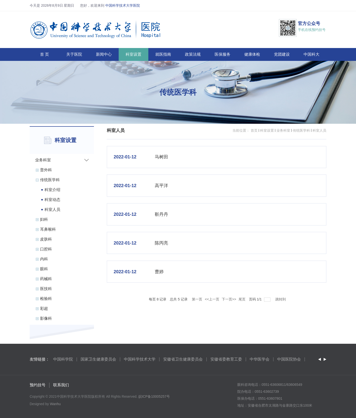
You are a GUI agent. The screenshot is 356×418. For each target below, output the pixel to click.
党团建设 (282, 54)
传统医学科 (301, 130)
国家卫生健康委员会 (98, 359)
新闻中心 (104, 54)
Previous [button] (319, 359)
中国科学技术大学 (140, 359)
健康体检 (252, 54)
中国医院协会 (289, 359)
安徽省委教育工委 (226, 359)
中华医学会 (259, 359)
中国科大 (311, 54)
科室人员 (319, 130)
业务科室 (283, 130)
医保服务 (222, 54)
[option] (63, 359)
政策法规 (193, 54)
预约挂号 (37, 385)
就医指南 (163, 54)
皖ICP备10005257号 (154, 397)
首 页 (44, 54)
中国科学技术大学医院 (122, 5)
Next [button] (325, 359)
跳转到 (281, 299)
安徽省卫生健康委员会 (183, 359)
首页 (254, 130)
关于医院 (74, 54)
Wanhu (55, 404)
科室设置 (133, 54)
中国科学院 (63, 359)
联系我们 (61, 385)
